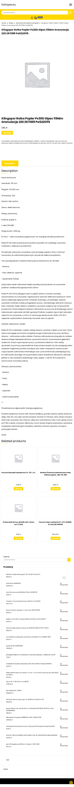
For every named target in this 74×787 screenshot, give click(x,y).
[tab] (9, 163)
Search (6, 556)
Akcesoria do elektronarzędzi (22, 141)
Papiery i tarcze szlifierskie (44, 141)
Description (9, 163)
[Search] (69, 560)
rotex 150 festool (54, 143)
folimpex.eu (8, 4)
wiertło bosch (66, 143)
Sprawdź (7, 133)
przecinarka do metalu (37, 143)
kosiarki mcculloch (21, 143)
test (7, 760)
